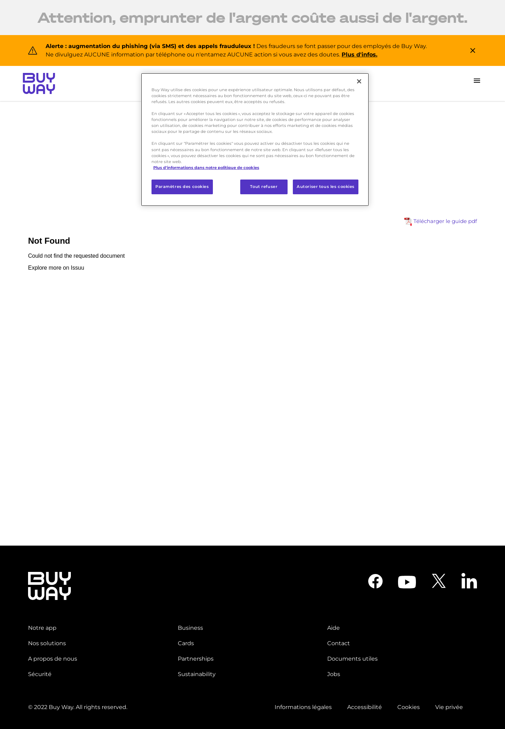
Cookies (408, 707)
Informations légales (303, 707)
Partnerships (196, 658)
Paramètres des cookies (182, 186)
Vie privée (449, 707)
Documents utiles (352, 658)
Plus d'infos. (359, 54)
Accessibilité (364, 707)
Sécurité (40, 674)
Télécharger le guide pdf (440, 221)
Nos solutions (47, 643)
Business (190, 628)
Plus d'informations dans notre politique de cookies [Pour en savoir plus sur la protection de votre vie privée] (206, 167)
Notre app (42, 628)
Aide (333, 628)
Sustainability (197, 674)
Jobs (333, 674)
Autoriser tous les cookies (326, 186)
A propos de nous (52, 658)
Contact (338, 643)
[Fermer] (359, 81)
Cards (186, 643)
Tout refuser (263, 186)
